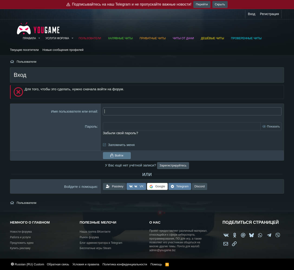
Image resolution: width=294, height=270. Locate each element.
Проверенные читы (246, 38)
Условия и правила (85, 264)
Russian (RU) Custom (27, 264)
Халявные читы (120, 38)
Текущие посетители (24, 50)
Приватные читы (153, 38)
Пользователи (90, 38)
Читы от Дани (183, 38)
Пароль (91, 126)
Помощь (156, 264)
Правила (29, 38)
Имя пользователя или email (74, 111)
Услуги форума (57, 38)
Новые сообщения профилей (63, 50)
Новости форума (21, 231)
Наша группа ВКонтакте (95, 231)
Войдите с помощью (80, 187)
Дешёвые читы (212, 38)
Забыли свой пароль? (120, 133)
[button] (39, 38)
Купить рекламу (20, 248)
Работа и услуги (20, 237)
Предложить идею (22, 242)
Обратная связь (58, 264)
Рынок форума (89, 237)
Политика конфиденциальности (124, 264)
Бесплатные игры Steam (95, 248)
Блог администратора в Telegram (101, 242)
